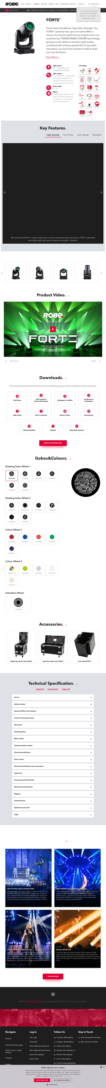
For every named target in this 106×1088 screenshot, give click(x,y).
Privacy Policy (66, 1076)
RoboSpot (96, 135)
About (28, 10)
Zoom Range (83, 135)
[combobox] (101, 1067)
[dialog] (53, 1076)
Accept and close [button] (42, 1080)
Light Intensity (53, 135)
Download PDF (53, 689)
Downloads (34, 10)
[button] (53, 1084)
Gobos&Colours (43, 10)
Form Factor (68, 135)
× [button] (104, 1067)
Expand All (40, 689)
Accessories (52, 10)
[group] (2, 273)
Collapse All (66, 689)
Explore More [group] (53, 976)
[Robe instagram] (53, 994)
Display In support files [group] (53, 443)
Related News (74, 10)
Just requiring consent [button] (62, 1080)
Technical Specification (63, 10)
